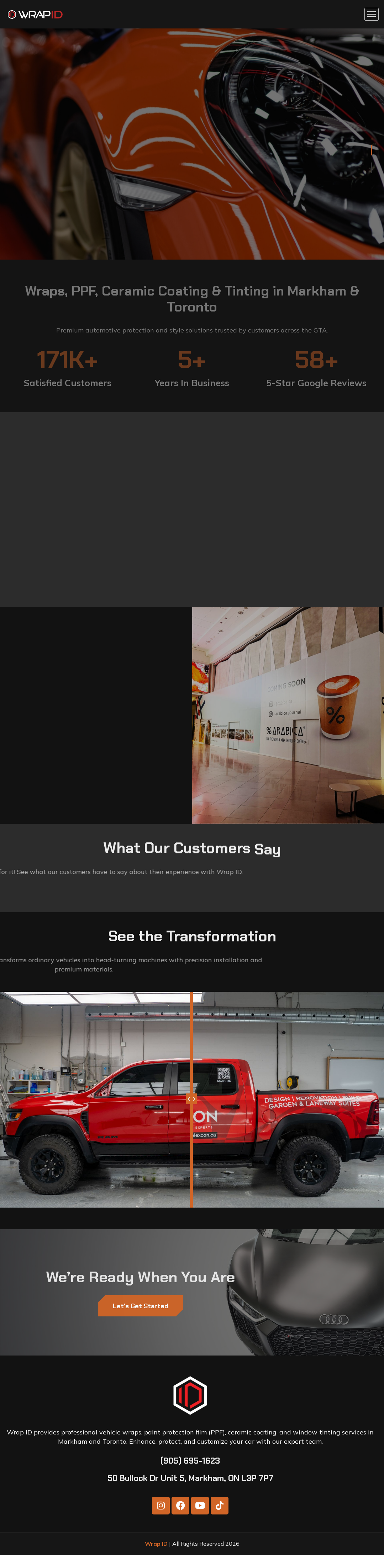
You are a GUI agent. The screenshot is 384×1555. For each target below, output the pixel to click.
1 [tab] (371, 150)
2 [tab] (371, 168)
